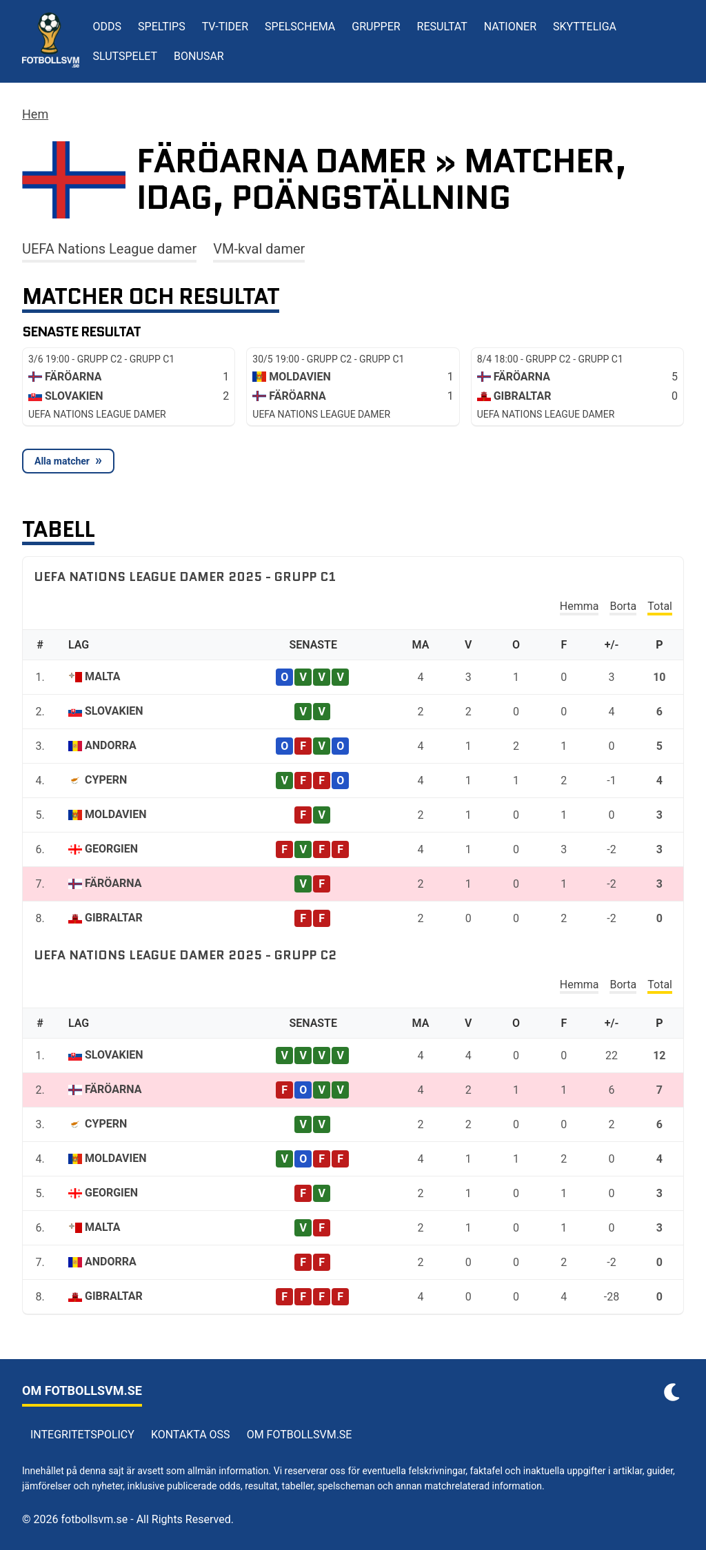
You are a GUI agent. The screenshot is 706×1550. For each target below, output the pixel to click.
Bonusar (199, 56)
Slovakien (114, 710)
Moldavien (115, 814)
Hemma (579, 606)
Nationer (510, 26)
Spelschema (300, 26)
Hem (35, 114)
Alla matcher (62, 461)
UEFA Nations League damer (109, 249)
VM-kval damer (259, 249)
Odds (107, 26)
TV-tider (225, 26)
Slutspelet (125, 56)
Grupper (376, 26)
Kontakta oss (190, 1434)
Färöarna (113, 883)
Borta (622, 606)
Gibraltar (114, 917)
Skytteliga (584, 26)
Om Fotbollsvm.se (299, 1434)
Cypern (106, 779)
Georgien (111, 848)
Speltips (161, 26)
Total (659, 606)
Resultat (442, 26)
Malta (103, 676)
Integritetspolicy (82, 1434)
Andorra (111, 745)
